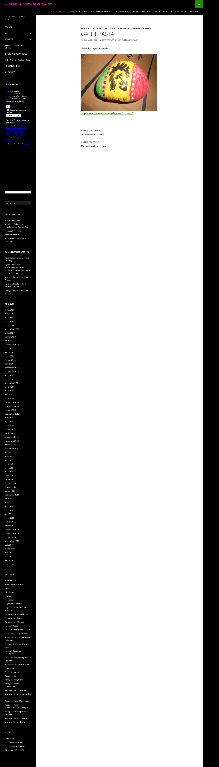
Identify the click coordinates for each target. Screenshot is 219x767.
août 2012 (9, 452)
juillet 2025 (9, 310)
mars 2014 (9, 398)
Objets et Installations (94, 28)
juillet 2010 (9, 549)
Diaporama (195, 11)
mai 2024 (9, 317)
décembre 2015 (12, 367)
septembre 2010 (12, 541)
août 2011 (9, 498)
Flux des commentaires (15, 746)
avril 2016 (9, 352)
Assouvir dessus (12, 234)
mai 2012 (9, 464)
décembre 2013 (12, 402)
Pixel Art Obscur (12, 626)
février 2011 (10, 522)
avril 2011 (9, 514)
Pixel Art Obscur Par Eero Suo (17, 629)
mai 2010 (9, 556)
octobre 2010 (10, 537)
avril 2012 (9, 468)
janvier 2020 (10, 337)
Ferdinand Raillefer (13, 284)
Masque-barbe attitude (119, 143)
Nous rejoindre (178, 11)
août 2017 (9, 340)
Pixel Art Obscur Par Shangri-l (17, 664)
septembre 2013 (12, 414)
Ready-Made (10, 676)
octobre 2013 (10, 410)
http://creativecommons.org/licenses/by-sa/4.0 (107, 113)
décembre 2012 (12, 437)
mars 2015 (9, 379)
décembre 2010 (12, 529)
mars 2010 (9, 564)
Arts (61, 11)
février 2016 (10, 360)
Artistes (74, 11)
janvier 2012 (10, 479)
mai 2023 (9, 321)
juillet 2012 (9, 456)
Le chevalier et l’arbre (119, 132)
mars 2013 (9, 425)
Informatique (10, 580)
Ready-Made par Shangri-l (16, 718)
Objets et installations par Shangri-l (130, 28)
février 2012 (10, 475)
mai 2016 (9, 348)
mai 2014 (9, 391)
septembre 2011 (12, 495)
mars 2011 (9, 518)
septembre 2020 (12, 329)
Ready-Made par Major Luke (17, 701)
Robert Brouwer (12, 258)
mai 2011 (9, 510)
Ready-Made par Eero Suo (16, 690)
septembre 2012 (12, 448)
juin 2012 (9, 460)
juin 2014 (9, 387)
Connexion (9, 738)
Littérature (9, 592)
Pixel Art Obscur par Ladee (16, 633)
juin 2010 (9, 552)
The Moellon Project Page (154, 11)
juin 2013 (9, 417)
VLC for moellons (12, 220)
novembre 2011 (12, 487)
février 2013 (10, 429)
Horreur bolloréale (13, 231)
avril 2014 (9, 394)
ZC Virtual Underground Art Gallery (28, 4)
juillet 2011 (9, 502)
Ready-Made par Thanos (15, 722)
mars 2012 (9, 471)
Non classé (9, 600)
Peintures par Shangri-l (14, 618)
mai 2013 (9, 421)
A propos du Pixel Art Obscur (98, 11)
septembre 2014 (12, 383)
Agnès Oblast (10, 264)
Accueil (51, 11)
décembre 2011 (12, 483)
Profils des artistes (13, 672)
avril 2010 (9, 560)
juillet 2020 (9, 333)
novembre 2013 (12, 406)
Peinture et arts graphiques (16, 614)
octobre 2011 (10, 491)
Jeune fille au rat (12, 286)
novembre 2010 (12, 533)
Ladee (7, 588)
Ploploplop (9, 668)
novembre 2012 (12, 441)
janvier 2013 (10, 433)
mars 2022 (9, 325)
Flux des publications (14, 742)
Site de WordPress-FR (14, 750)
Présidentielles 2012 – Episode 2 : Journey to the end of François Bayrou (17, 270)
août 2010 (9, 545)
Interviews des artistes (127, 11)
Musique (9, 596)
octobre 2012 (10, 444)
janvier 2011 (10, 525)
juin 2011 (9, 506)
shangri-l (8, 277)
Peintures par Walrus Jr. (15, 622)
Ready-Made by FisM (14, 680)
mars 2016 (9, 356)
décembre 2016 (12, 344)
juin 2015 (9, 375)
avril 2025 (9, 313)
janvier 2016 (10, 364)
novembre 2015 (12, 371)
